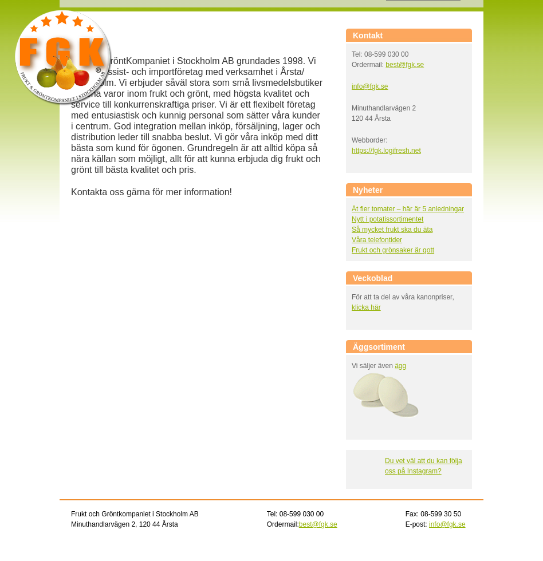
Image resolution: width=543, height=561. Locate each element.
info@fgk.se (370, 86)
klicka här (366, 307)
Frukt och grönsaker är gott (393, 250)
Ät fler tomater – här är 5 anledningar (408, 209)
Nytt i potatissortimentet (387, 219)
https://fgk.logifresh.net (386, 151)
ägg (400, 366)
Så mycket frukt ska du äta (392, 230)
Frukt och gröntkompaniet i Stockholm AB (63, 58)
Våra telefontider (377, 240)
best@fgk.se (404, 65)
